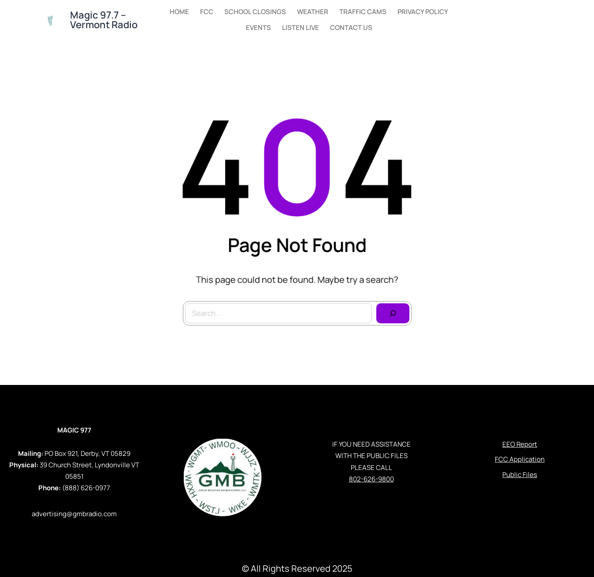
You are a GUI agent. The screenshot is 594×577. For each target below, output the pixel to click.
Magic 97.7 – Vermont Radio (103, 19)
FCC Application (520, 459)
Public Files (519, 474)
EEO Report (519, 444)
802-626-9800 (371, 479)
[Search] (391, 311)
